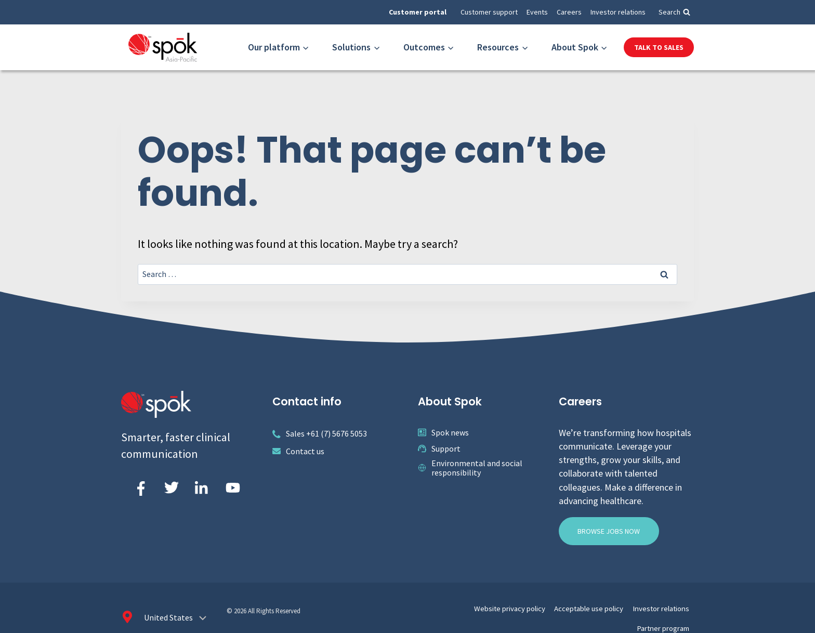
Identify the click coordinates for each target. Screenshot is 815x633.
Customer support (489, 12)
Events (537, 12)
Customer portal (417, 12)
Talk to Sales (658, 47)
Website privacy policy (479, 606)
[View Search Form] (674, 12)
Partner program (666, 606)
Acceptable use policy (548, 606)
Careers (569, 12)
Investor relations (618, 12)
